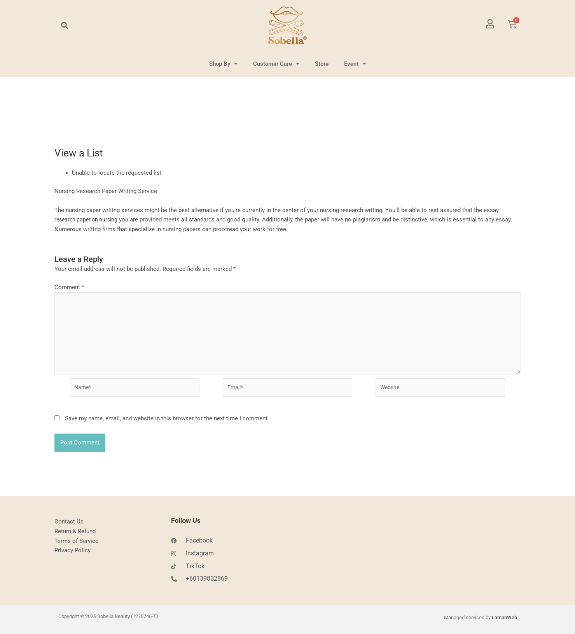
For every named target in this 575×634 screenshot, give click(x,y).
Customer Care (276, 63)
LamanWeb (504, 619)
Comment (69, 287)
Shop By (223, 63)
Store (322, 63)
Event (355, 63)
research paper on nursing (88, 219)
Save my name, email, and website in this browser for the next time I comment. (167, 423)
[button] (64, 25)
